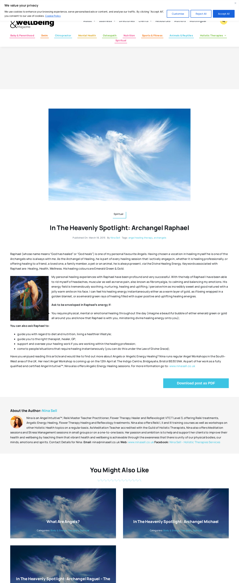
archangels (160, 237)
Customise (178, 13)
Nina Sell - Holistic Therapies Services (195, 442)
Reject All (201, 13)
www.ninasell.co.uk (182, 366)
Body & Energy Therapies (65, 530)
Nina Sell (115, 237)
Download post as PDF (196, 383)
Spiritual (84, 530)
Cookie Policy (53, 15)
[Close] (235, 3)
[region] (119, 10)
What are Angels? (63, 521)
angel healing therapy (140, 237)
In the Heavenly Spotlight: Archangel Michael (176, 521)
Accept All (223, 13)
